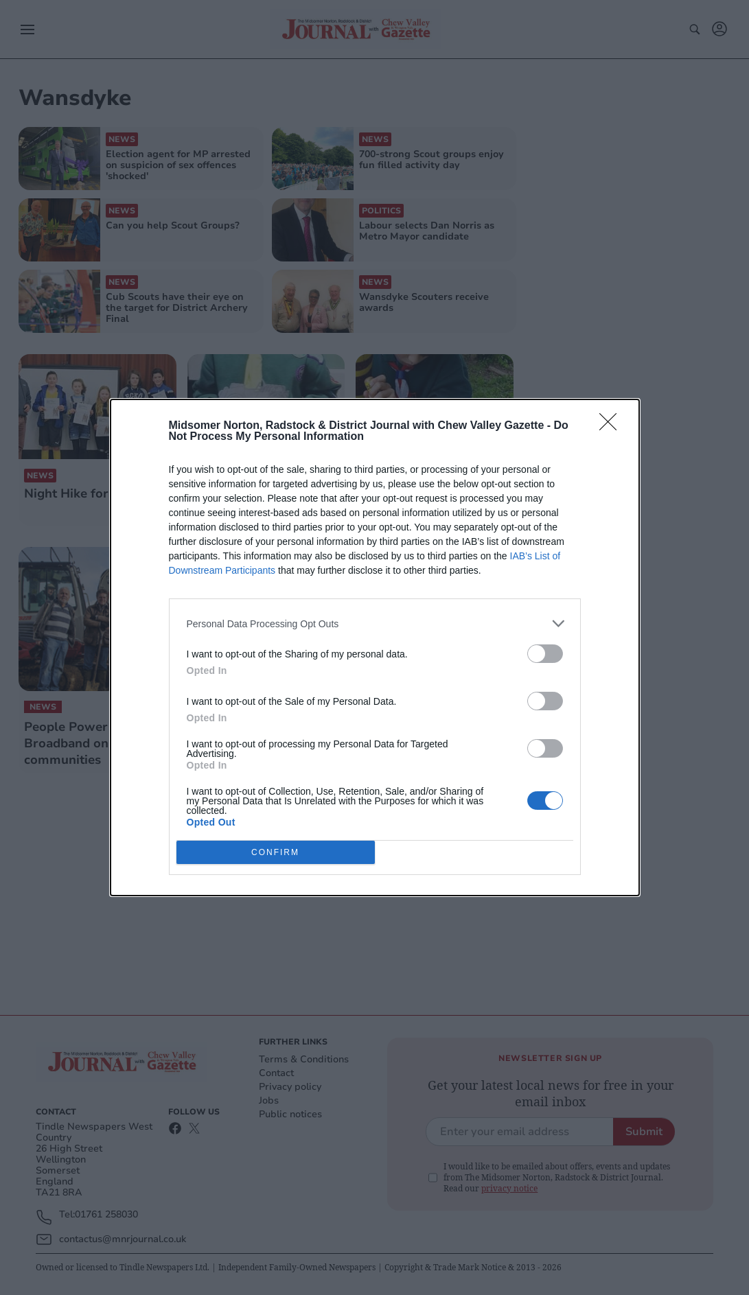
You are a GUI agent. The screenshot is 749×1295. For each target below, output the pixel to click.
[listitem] (375, 623)
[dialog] (375, 647)
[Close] (612, 426)
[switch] (545, 653)
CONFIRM (275, 853)
